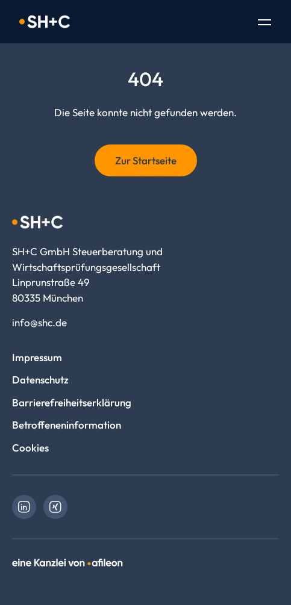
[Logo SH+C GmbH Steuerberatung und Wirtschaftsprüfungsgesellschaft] (44, 21)
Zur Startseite (146, 160)
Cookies (30, 447)
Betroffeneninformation (66, 424)
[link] (24, 507)
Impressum (37, 357)
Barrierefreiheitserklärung (71, 402)
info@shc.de (39, 322)
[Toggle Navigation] (264, 23)
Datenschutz (40, 379)
